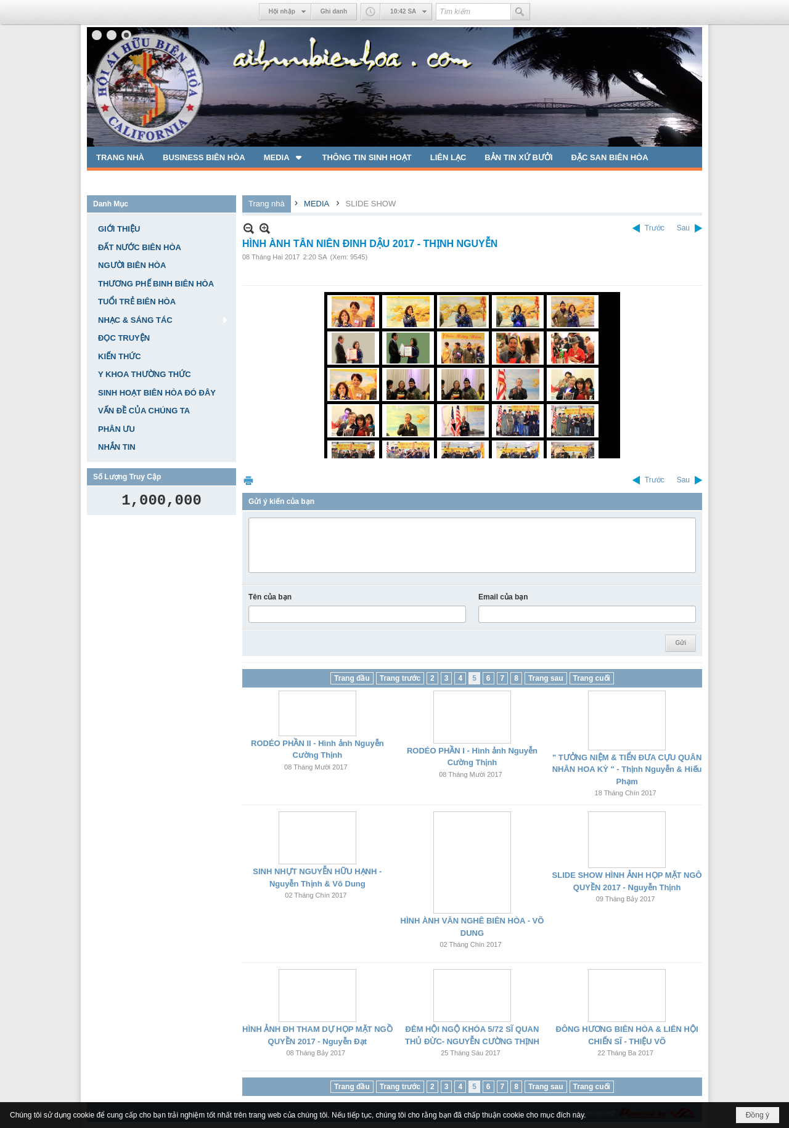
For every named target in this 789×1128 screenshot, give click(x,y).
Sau (683, 228)
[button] (284, 157)
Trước (654, 228)
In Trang (248, 480)
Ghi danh (334, 11)
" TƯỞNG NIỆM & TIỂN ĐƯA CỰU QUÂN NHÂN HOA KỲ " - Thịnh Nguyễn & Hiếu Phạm (627, 769)
